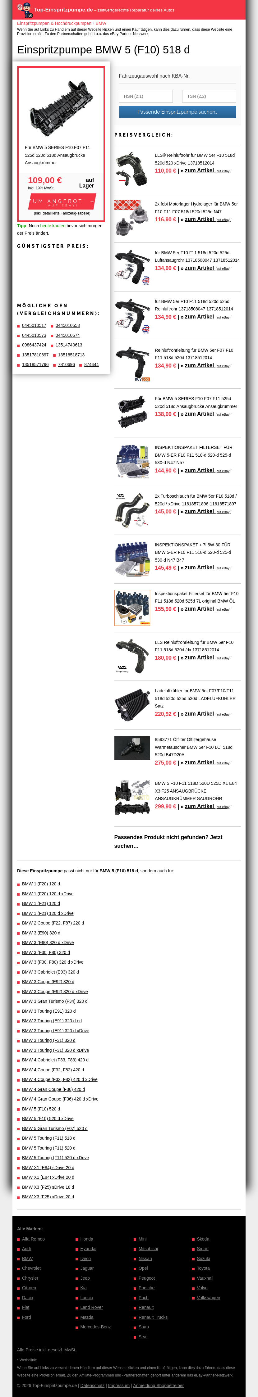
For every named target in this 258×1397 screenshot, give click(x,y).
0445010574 (68, 335)
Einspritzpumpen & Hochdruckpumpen (54, 23)
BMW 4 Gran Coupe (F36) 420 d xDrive (60, 1098)
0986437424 (34, 344)
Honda (87, 1239)
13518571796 (35, 364)
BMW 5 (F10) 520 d (41, 1108)
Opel (143, 1268)
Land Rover (92, 1307)
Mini (143, 1239)
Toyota (203, 1268)
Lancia (87, 1297)
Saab (144, 1326)
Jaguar (87, 1268)
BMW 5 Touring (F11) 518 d (49, 1138)
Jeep (85, 1278)
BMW (101, 23)
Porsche (146, 1287)
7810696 (66, 364)
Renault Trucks (153, 1317)
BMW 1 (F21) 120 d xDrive (48, 913)
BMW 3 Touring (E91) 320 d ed (52, 1020)
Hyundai (88, 1248)
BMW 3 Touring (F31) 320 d (49, 1040)
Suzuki (203, 1258)
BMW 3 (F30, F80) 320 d (46, 952)
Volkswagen (208, 1297)
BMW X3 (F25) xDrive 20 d (48, 1196)
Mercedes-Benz (96, 1326)
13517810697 (35, 354)
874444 (91, 364)
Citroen (29, 1287)
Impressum (119, 1385)
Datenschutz (93, 1385)
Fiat (25, 1307)
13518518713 (71, 354)
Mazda (87, 1317)
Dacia (27, 1297)
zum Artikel (208, 170)
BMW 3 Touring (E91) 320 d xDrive (55, 1030)
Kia (84, 1287)
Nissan (145, 1258)
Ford (26, 1317)
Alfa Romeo (33, 1239)
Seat (143, 1336)
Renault (146, 1307)
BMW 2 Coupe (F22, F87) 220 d (53, 922)
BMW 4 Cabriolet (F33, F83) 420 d (55, 1059)
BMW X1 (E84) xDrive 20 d (48, 1177)
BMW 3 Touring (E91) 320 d (49, 1011)
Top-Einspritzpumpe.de (63, 10)
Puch (144, 1297)
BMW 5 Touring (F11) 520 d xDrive (55, 1157)
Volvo (202, 1287)
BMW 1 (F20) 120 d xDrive (48, 893)
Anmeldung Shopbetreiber (158, 1385)
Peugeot (147, 1278)
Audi (26, 1248)
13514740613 (69, 344)
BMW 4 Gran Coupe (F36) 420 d (53, 1089)
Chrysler (30, 1278)
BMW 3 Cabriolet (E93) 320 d (50, 972)
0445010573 (34, 335)
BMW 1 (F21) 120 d (41, 903)
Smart (203, 1248)
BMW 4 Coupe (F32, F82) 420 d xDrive (60, 1079)
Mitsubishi (148, 1248)
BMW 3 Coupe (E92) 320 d (48, 981)
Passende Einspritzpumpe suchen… (178, 112)
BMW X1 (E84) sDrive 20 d (48, 1167)
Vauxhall (205, 1278)
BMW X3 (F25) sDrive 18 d (48, 1187)
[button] (62, 201)
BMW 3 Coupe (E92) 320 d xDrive (55, 991)
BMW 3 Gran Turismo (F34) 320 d (55, 1001)
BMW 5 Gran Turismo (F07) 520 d (55, 1128)
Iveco (86, 1258)
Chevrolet (31, 1268)
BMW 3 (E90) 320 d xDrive (48, 942)
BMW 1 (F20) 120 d (41, 883)
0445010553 (68, 325)
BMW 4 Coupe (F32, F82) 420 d (53, 1069)
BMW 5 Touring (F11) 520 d (49, 1148)
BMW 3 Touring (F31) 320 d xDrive (55, 1050)
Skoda (203, 1239)
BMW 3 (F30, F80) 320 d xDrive (53, 962)
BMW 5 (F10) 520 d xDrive (48, 1118)
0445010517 (34, 325)
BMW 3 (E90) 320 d (41, 932)
